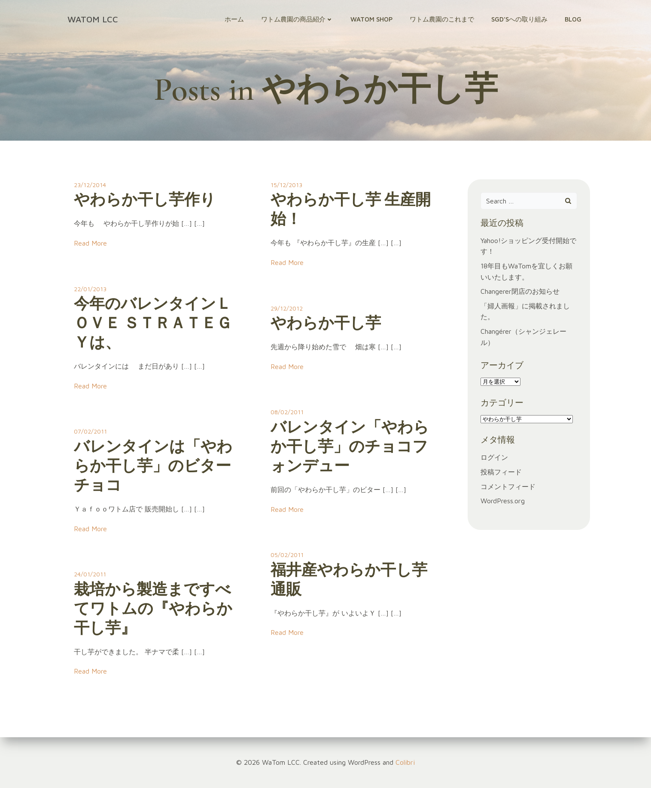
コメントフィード (508, 486)
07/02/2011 (90, 431)
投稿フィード (501, 472)
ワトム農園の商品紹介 (297, 19)
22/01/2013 (90, 288)
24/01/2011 (90, 574)
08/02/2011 (287, 412)
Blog (573, 19)
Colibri (405, 762)
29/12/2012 (287, 308)
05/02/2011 (287, 554)
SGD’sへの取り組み (519, 19)
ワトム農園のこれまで (442, 19)
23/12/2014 (90, 184)
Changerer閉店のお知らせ (520, 291)
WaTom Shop (371, 19)
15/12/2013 (286, 184)
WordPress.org (503, 501)
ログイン (494, 457)
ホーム (234, 19)
